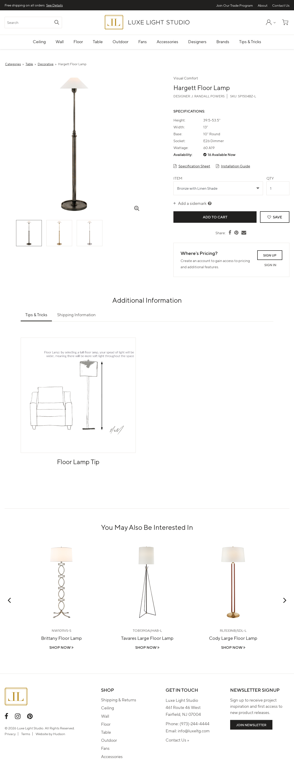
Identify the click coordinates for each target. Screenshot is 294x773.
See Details (54, 5)
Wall (105, 716)
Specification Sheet (194, 166)
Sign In (270, 265)
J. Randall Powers (208, 96)
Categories (13, 64)
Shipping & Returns (118, 699)
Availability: (182, 154)
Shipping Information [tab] (76, 314)
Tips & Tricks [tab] (36, 314)
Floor (105, 724)
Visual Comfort (185, 78)
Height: (179, 120)
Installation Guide (235, 166)
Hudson (59, 733)
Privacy (10, 733)
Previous (9, 600)
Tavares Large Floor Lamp (147, 638)
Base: (177, 134)
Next (284, 600)
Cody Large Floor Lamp (233, 638)
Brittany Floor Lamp (61, 638)
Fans (105, 748)
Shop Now (61, 647)
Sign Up (269, 255)
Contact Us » (177, 739)
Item (177, 178)
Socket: (179, 141)
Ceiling (107, 707)
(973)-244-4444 (194, 723)
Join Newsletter (251, 725)
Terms (25, 733)
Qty (270, 178)
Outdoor (109, 740)
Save (274, 216)
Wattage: (180, 148)
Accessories (112, 756)
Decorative (46, 64)
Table (29, 64)
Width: (179, 127)
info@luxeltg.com (194, 730)
